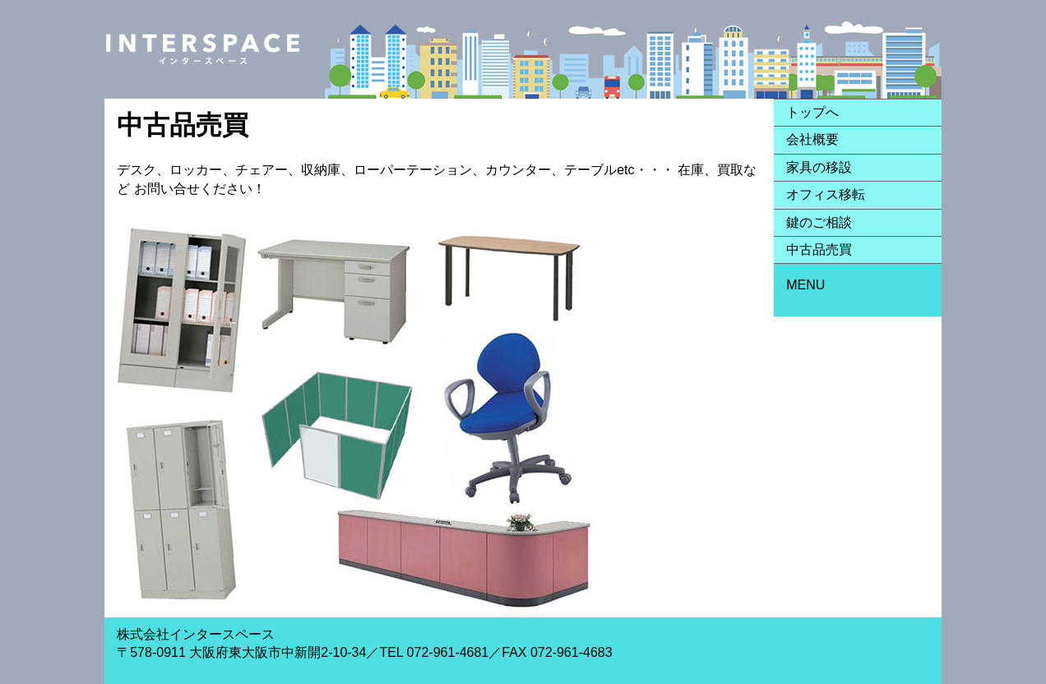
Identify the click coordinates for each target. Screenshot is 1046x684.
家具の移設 (819, 167)
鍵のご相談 (819, 222)
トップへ (812, 112)
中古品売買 (819, 249)
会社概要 (812, 139)
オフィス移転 (825, 194)
